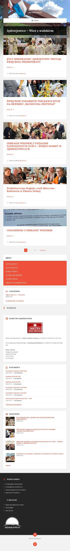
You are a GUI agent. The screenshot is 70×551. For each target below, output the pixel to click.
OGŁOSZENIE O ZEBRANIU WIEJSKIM (29, 230)
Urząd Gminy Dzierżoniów (14, 484)
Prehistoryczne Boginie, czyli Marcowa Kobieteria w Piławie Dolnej (30, 190)
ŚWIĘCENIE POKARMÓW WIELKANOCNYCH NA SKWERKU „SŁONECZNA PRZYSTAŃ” (33, 103)
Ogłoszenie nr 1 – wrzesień (15, 295)
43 (35, 250)
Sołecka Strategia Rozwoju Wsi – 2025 (19, 398)
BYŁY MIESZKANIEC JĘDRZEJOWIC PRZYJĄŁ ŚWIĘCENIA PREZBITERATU (34, 60)
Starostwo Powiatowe (13, 492)
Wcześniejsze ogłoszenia (15, 301)
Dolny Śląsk (9, 507)
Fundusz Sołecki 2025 (13, 382)
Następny (43, 250)
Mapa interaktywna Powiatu (15, 505)
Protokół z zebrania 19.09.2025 (16, 387)
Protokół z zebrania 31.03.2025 (16, 393)
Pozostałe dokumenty (14, 405)
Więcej (8, 465)
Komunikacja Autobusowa (14, 487)
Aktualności (22, 73)
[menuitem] (35, 264)
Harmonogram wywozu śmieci (16, 490)
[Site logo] (35, 14)
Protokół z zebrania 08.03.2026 (16, 371)
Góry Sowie (9, 510)
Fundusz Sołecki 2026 (13, 376)
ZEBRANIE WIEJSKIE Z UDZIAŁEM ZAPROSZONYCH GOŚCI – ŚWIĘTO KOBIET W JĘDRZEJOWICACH (34, 146)
